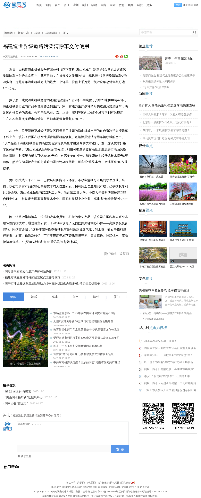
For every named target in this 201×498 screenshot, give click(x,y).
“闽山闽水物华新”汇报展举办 (24, 397)
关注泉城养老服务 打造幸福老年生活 (164, 290)
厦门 (85, 5)
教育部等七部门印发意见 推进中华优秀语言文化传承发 (86, 329)
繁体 (196, 5)
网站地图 (115, 482)
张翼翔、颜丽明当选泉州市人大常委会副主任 (152, 240)
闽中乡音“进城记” (16, 403)
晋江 (67, 5)
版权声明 (70, 482)
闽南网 (8, 33)
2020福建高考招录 (153, 319)
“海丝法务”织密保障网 (156, 87)
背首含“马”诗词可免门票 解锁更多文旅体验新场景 (83, 354)
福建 (94, 5)
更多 (149, 5)
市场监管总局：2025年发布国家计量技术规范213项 (84, 313)
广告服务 (104, 482)
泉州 (57, 5)
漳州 (76, 5)
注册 (185, 5)
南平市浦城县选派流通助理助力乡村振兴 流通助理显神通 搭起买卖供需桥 (52, 283)
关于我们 (82, 482)
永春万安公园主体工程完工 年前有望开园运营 (152, 266)
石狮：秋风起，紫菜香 (151, 176)
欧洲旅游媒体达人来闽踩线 (159, 81)
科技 (140, 5)
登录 (20, 456)
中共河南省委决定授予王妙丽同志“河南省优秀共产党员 (86, 362)
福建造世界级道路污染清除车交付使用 (36, 415)
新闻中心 (23, 33)
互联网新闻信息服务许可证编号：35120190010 (143, 491)
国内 (103, 5)
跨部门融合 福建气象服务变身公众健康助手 (169, 75)
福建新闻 (51, 33)
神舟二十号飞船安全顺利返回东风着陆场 (78, 346)
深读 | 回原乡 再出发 (18, 391)
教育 (122, 5)
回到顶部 (126, 482)
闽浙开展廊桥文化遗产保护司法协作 (28, 271)
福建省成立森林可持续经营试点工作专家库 (33, 277)
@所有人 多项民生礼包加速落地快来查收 (167, 105)
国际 (112, 5)
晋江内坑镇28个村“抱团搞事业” (182, 266)
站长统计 (144, 487)
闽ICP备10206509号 (108, 491)
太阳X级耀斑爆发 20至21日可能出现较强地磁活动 (83, 321)
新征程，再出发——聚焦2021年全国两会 (167, 313)
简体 (190, 5)
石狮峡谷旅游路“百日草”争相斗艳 (183, 177)
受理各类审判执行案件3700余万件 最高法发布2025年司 (86, 337)
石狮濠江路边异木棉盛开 (183, 204)
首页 (39, 5)
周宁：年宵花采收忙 (179, 58)
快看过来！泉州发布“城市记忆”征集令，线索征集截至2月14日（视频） (182, 240)
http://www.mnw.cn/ (49, 56)
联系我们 (92, 482)
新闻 (48, 5)
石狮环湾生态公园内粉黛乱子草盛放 (152, 204)
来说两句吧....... (73, 433)
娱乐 (131, 5)
